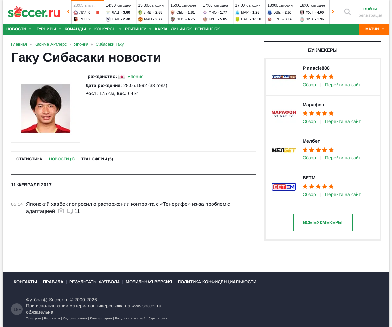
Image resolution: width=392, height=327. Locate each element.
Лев (179, 19)
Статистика (29, 159)
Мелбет (311, 141)
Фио (213, 12)
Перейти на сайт (343, 84)
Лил (82, 12)
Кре (212, 19)
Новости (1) (62, 159)
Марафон (313, 104)
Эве (277, 12)
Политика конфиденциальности (217, 281)
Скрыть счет (158, 318)
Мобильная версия (149, 281)
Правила (53, 281)
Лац (115, 12)
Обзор (309, 84)
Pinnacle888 (316, 68)
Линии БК (181, 29)
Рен (83, 19)
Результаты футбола (94, 281)
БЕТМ (309, 177)
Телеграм (33, 318)
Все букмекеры (323, 222)
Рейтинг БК (207, 29)
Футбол (34, 299)
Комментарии (101, 318)
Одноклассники (75, 318)
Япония (135, 76)
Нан (244, 19)
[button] (68, 12)
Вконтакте (52, 318)
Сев (180, 12)
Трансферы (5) (97, 159)
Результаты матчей (130, 318)
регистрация (370, 15)
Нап (115, 19)
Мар (245, 12)
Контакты (25, 281)
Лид (147, 12)
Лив (309, 19)
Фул (309, 12)
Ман (148, 19)
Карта (161, 29)
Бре (276, 19)
